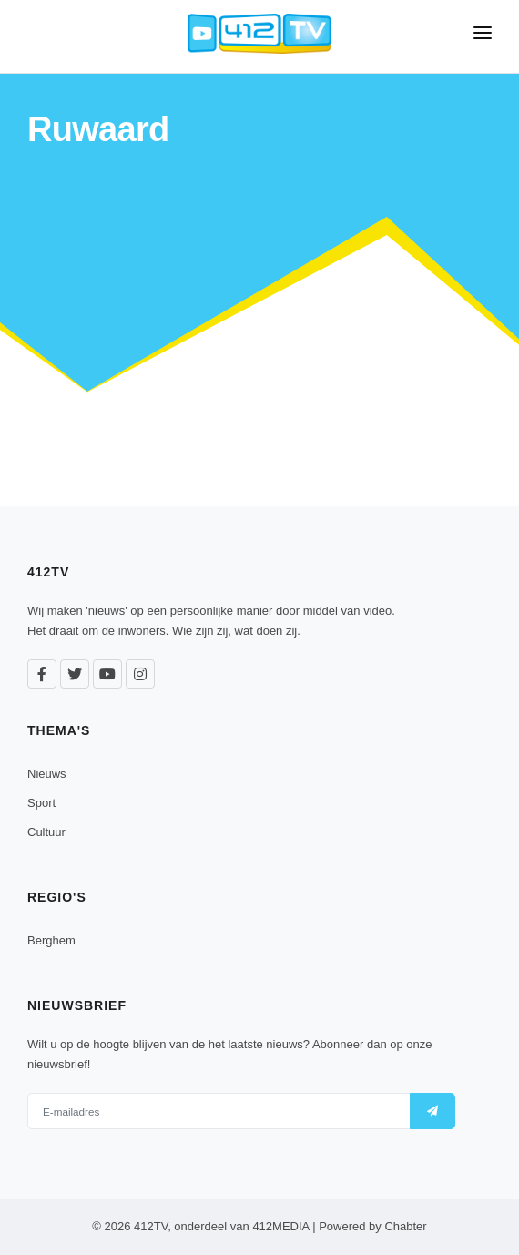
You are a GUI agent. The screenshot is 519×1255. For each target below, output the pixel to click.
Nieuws (46, 774)
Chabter (405, 1226)
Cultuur (46, 832)
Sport (41, 803)
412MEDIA (280, 1226)
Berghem (51, 940)
